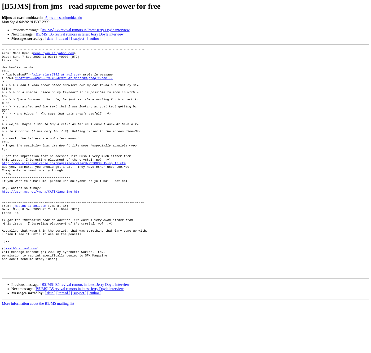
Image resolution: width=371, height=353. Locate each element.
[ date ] (50, 38)
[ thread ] (63, 38)
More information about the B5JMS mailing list (38, 349)
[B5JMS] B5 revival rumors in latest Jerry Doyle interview (85, 30)
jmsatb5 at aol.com (29, 237)
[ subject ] (78, 38)
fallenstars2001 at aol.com (55, 80)
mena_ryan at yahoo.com (53, 54)
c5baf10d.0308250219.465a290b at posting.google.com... (64, 84)
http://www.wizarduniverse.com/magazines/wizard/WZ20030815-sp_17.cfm (64, 186)
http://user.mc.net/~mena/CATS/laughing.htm (41, 220)
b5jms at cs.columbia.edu (63, 18)
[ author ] (94, 38)
